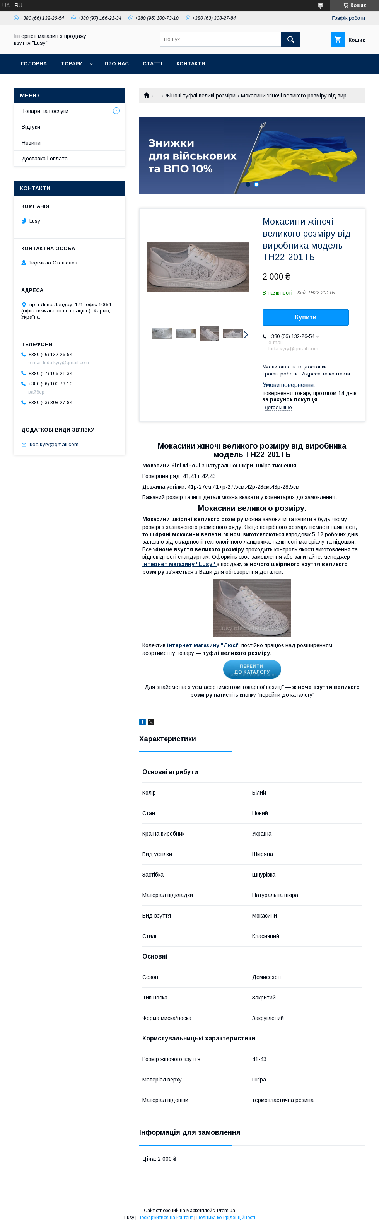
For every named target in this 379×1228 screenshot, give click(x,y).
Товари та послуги (45, 111)
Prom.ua (226, 1210)
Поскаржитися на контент (165, 1217)
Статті (152, 64)
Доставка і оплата (45, 158)
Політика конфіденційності (225, 1217)
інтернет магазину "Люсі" (203, 645)
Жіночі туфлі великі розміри (200, 95)
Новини (31, 143)
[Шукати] (290, 39)
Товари (72, 64)
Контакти (190, 64)
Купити (306, 317)
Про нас (116, 64)
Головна (34, 64)
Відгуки (31, 127)
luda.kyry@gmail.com (54, 444)
